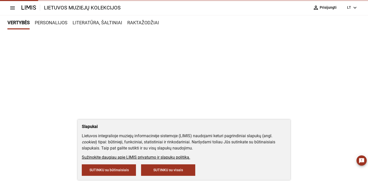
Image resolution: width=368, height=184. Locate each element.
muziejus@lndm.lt (192, 74)
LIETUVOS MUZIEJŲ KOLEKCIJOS (82, 8)
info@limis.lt (159, 107)
